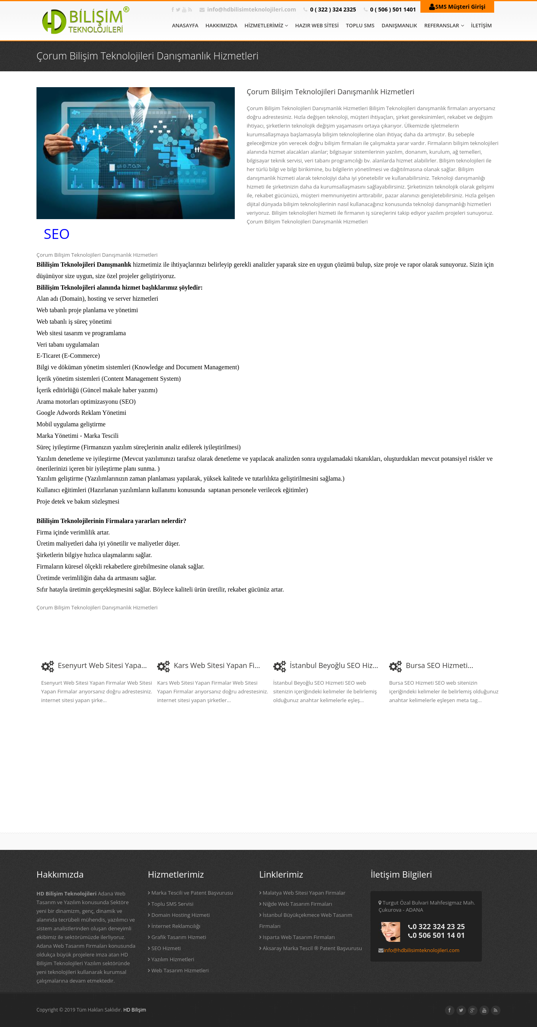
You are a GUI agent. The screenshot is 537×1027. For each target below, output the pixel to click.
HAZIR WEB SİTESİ (317, 25)
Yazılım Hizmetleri (173, 959)
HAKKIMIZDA (221, 25)
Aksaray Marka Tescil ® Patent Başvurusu (312, 948)
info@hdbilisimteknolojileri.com (251, 9)
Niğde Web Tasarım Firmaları (297, 903)
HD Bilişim (134, 1009)
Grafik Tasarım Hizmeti (179, 937)
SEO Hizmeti (166, 948)
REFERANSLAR (444, 25)
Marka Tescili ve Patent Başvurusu (192, 892)
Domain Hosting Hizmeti (181, 914)
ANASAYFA (185, 25)
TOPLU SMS (360, 25)
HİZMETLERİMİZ (266, 25)
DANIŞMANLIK (399, 25)
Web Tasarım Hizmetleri (180, 970)
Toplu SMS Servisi (173, 903)
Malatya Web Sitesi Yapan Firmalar (304, 892)
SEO (57, 233)
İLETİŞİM (481, 25)
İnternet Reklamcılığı (176, 926)
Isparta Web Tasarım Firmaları (299, 937)
